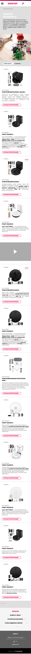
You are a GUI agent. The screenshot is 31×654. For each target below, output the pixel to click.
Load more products (6, 603)
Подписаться (15, 645)
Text (16, 642)
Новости (15, 634)
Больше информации (11, 105)
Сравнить (6, 69)
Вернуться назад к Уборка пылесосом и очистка (16, 9)
